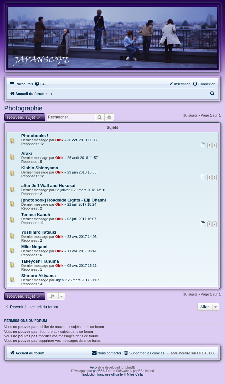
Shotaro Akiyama (38, 275)
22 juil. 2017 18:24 (81, 204)
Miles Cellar (135, 374)
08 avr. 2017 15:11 (82, 265)
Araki (26, 153)
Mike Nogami (34, 246)
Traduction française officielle (102, 374)
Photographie (23, 108)
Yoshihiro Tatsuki (38, 232)
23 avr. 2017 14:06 (82, 237)
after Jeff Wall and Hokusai (48, 185)
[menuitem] (40, 84)
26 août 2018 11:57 (82, 158)
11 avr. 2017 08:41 (82, 251)
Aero (93, 367)
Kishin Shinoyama (39, 167)
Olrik (59, 140)
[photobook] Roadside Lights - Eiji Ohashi (63, 200)
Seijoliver (62, 190)
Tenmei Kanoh (35, 214)
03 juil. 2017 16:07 (81, 219)
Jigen (59, 280)
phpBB (98, 371)
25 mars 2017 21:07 (83, 280)
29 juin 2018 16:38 (82, 172)
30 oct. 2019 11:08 (82, 140)
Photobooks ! (34, 135)
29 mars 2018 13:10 (89, 190)
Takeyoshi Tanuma (40, 261)
